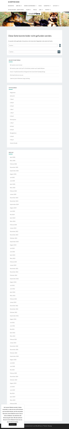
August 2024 (13, 208)
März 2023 (12, 258)
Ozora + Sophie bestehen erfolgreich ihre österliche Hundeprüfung (27, 71)
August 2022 (13, 282)
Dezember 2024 (14, 197)
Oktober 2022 (13, 275)
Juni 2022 (12, 289)
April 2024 (12, 218)
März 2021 (12, 336)
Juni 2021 (12, 326)
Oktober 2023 (13, 238)
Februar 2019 (13, 403)
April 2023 (12, 255)
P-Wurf (12, 139)
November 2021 (14, 309)
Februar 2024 (13, 224)
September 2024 (14, 204)
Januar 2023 (13, 265)
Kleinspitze (46, 5)
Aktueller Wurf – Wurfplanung (16, 9)
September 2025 (14, 170)
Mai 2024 (12, 214)
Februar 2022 (13, 299)
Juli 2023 (12, 248)
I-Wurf (11, 109)
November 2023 (14, 235)
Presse (35, 9)
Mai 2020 (12, 370)
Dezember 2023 (14, 231)
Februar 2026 (13, 164)
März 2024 (12, 221)
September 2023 (14, 241)
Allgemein (12, 92)
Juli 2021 (12, 322)
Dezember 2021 (14, 305)
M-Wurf (12, 126)
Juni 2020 (12, 366)
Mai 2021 (12, 329)
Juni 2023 (12, 251)
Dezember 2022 (14, 268)
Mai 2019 (12, 393)
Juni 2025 (12, 181)
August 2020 (13, 359)
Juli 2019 (12, 386)
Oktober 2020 (13, 353)
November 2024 (14, 201)
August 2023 (13, 245)
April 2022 (12, 292)
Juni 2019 (12, 390)
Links (40, 9)
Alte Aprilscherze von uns (16, 75)
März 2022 (12, 295)
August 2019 (13, 383)
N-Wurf (12, 129)
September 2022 (14, 278)
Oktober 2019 (13, 380)
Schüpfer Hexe (13, 2)
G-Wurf (12, 102)
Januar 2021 (13, 342)
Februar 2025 (13, 191)
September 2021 (14, 316)
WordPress (39, 426)
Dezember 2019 (14, 376)
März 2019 (12, 400)
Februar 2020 (13, 373)
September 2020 (14, 356)
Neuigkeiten (11, 5)
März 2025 (12, 187)
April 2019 (12, 396)
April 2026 (12, 157)
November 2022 (14, 272)
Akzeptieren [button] (13, 424)
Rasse (40, 5)
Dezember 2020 (14, 346)
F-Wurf (12, 99)
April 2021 (12, 332)
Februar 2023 (13, 262)
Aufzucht (55, 5)
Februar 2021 (13, 339)
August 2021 (13, 319)
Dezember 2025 (14, 167)
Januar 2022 (13, 302)
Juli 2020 (12, 363)
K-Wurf (12, 116)
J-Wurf (12, 113)
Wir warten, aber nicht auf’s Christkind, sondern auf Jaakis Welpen (27, 68)
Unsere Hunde (13, 143)
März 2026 (12, 160)
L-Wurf (12, 123)
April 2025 (12, 184)
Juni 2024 (12, 211)
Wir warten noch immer (16, 65)
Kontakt (47, 9)
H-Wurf (12, 106)
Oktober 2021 (13, 312)
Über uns (18, 5)
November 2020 (14, 349)
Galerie (28, 9)
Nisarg (50, 426)
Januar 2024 (13, 228)
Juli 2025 (12, 177)
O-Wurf (12, 136)
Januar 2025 (13, 194)
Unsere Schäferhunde (29, 5)
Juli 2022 (12, 285)
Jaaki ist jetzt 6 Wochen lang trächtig (20, 78)
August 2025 (13, 174)
